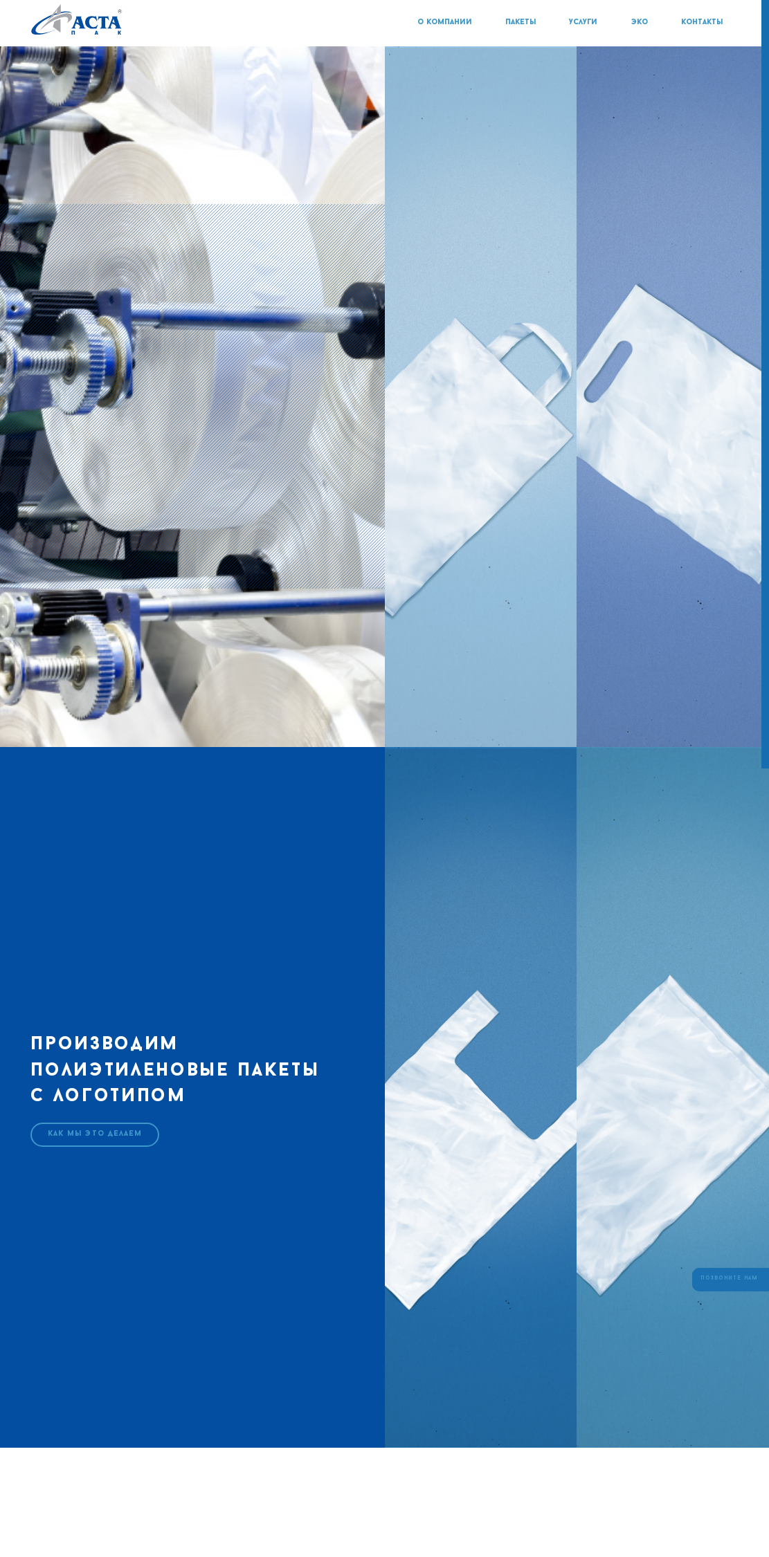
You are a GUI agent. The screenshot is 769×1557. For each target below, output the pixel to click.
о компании (446, 22)
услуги (584, 22)
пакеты (522, 22)
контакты (702, 22)
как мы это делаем (95, 1134)
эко (641, 22)
